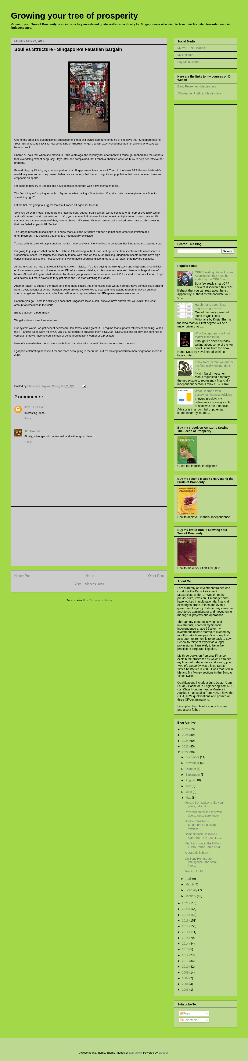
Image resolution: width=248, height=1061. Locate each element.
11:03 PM (37, 407)
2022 (185, 752)
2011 (185, 961)
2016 (185, 932)
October (191, 769)
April (189, 878)
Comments (189, 1020)
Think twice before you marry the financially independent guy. (214, 365)
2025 (185, 734)
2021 (185, 903)
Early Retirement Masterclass (196, 86)
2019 (185, 914)
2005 (185, 989)
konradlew (135, 1052)
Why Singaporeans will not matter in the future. (212, 335)
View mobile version (89, 583)
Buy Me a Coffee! (188, 62)
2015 (185, 938)
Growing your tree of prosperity (74, 15)
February (192, 890)
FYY (27, 407)
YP (26, 430)
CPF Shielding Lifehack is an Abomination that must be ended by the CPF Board (214, 276)
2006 (185, 984)
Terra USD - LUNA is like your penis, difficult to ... (204, 804)
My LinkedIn (185, 55)
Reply (28, 418)
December (193, 757)
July (189, 786)
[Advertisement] (89, 536)
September (193, 774)
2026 (185, 729)
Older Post (156, 576)
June (189, 792)
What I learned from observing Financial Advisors (213, 392)
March (190, 884)
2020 (185, 909)
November (193, 763)
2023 (185, 746)
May (189, 797)
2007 (185, 978)
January (191, 896)
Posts (185, 1013)
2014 (185, 943)
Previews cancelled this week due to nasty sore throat (204, 813)
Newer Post (23, 576)
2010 (185, 966)
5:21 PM (34, 430)
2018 (185, 920)
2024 (185, 740)
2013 (185, 949)
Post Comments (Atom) (97, 600)
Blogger (163, 1052)
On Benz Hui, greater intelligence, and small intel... (201, 862)
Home (89, 576)
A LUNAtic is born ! (197, 852)
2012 (185, 955)
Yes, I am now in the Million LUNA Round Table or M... (203, 845)
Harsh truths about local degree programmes (210, 306)
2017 (185, 926)
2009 (185, 972)
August (190, 780)
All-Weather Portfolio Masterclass (199, 93)
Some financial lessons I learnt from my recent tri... (203, 835)
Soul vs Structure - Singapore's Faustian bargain (200, 825)
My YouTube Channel (191, 48)
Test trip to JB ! (194, 871)
